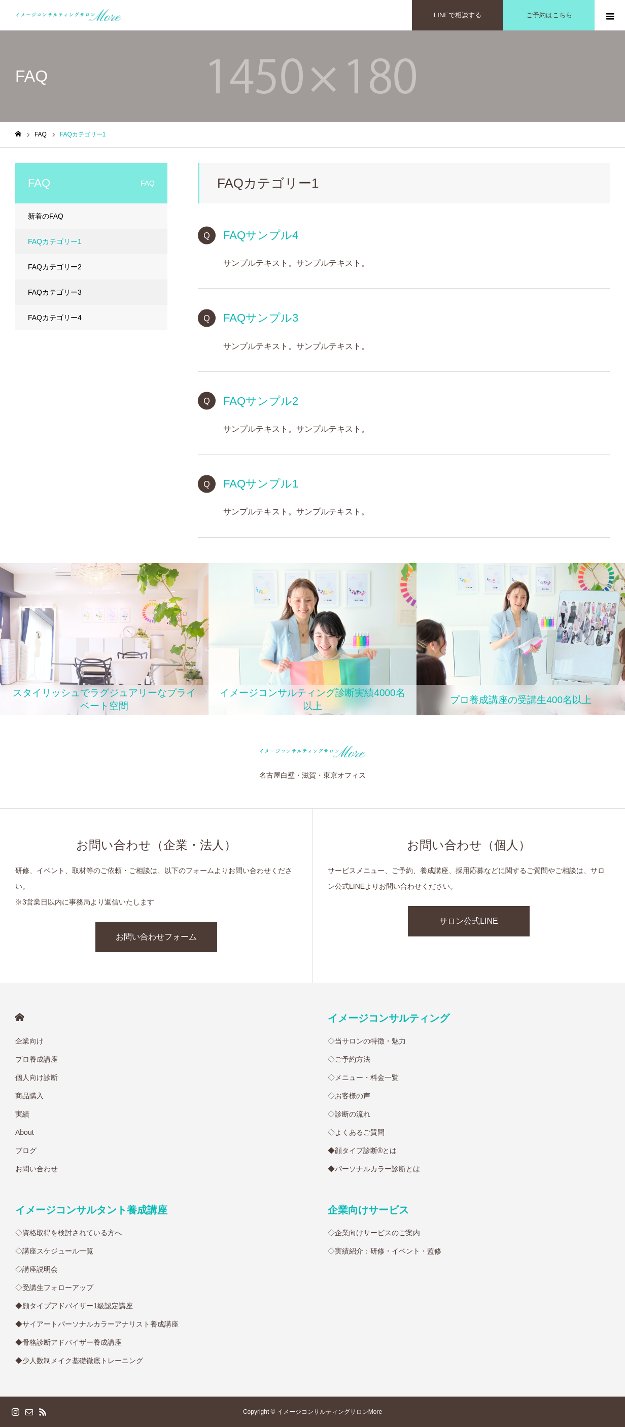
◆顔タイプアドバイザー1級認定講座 (74, 1306)
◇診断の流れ (349, 1114)
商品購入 (29, 1096)
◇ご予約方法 (349, 1059)
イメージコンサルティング (388, 1018)
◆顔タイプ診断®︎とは (362, 1150)
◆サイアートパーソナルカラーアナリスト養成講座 (97, 1324)
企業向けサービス (368, 1209)
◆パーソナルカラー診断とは (374, 1169)
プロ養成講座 (36, 1059)
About (24, 1132)
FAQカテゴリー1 (55, 241)
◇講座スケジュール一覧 (54, 1251)
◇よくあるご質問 (356, 1132)
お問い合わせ (36, 1169)
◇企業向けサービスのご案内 (374, 1233)
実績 (22, 1114)
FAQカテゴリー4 (55, 318)
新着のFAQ (45, 216)
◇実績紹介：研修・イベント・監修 (384, 1251)
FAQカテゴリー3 (55, 292)
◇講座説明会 (36, 1269)
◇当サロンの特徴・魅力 (367, 1041)
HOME (19, 1017)
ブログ (26, 1150)
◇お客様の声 (349, 1096)
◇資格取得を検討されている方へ (68, 1233)
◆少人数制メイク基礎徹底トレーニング (79, 1360)
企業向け (29, 1041)
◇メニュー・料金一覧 (363, 1077)
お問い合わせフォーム (156, 936)
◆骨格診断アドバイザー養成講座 (68, 1342)
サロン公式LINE (468, 921)
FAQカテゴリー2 (55, 267)
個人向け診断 (36, 1077)
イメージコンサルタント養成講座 (91, 1209)
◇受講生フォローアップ (54, 1287)
